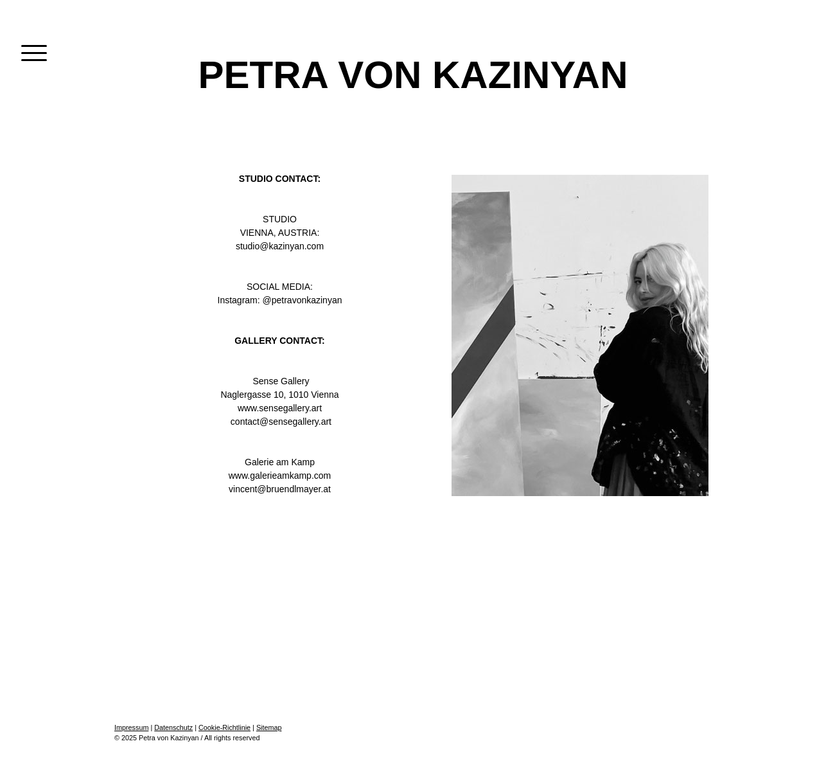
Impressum (131, 727)
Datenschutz (173, 727)
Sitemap (269, 727)
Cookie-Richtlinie (224, 727)
